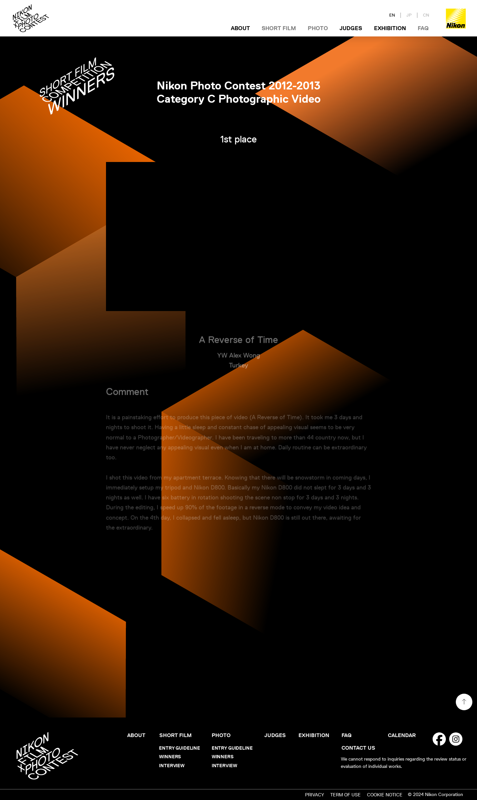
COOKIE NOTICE (384, 795)
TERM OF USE (345, 795)
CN (426, 15)
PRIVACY (314, 795)
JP (409, 15)
